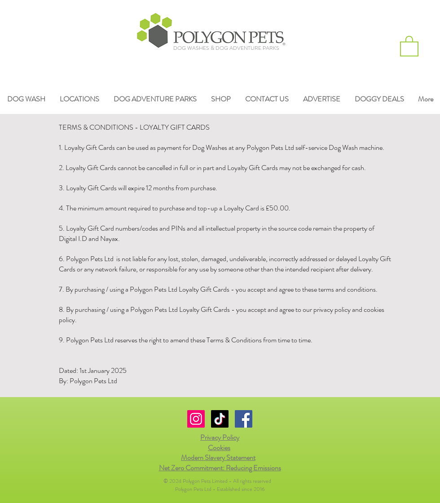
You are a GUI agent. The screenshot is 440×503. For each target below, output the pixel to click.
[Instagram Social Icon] (196, 419)
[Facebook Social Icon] (243, 419)
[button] (409, 46)
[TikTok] (220, 419)
